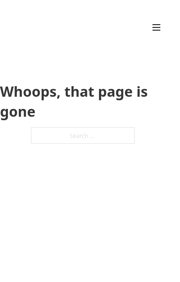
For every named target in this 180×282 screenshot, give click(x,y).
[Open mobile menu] (156, 27)
